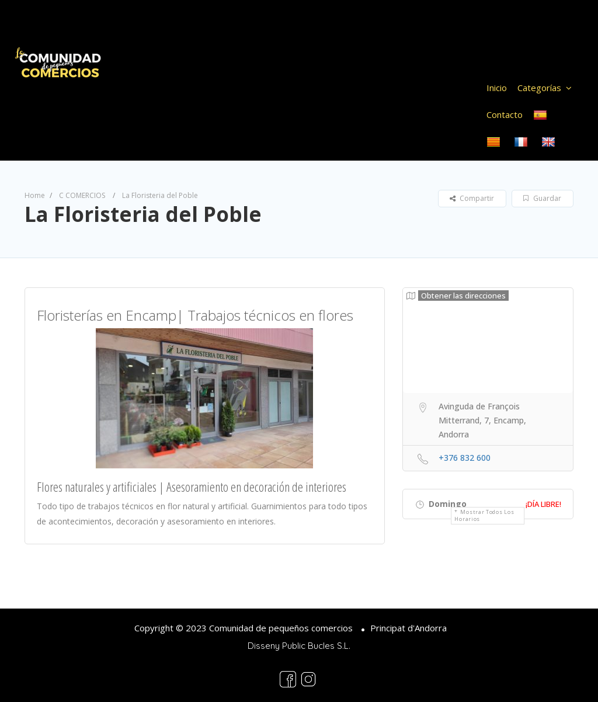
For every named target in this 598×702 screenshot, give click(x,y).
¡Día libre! (543, 504)
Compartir (472, 198)
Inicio (496, 87)
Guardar (542, 198)
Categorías (539, 87)
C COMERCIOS (82, 195)
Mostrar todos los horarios (484, 515)
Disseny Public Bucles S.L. (299, 645)
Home (35, 195)
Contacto (504, 114)
